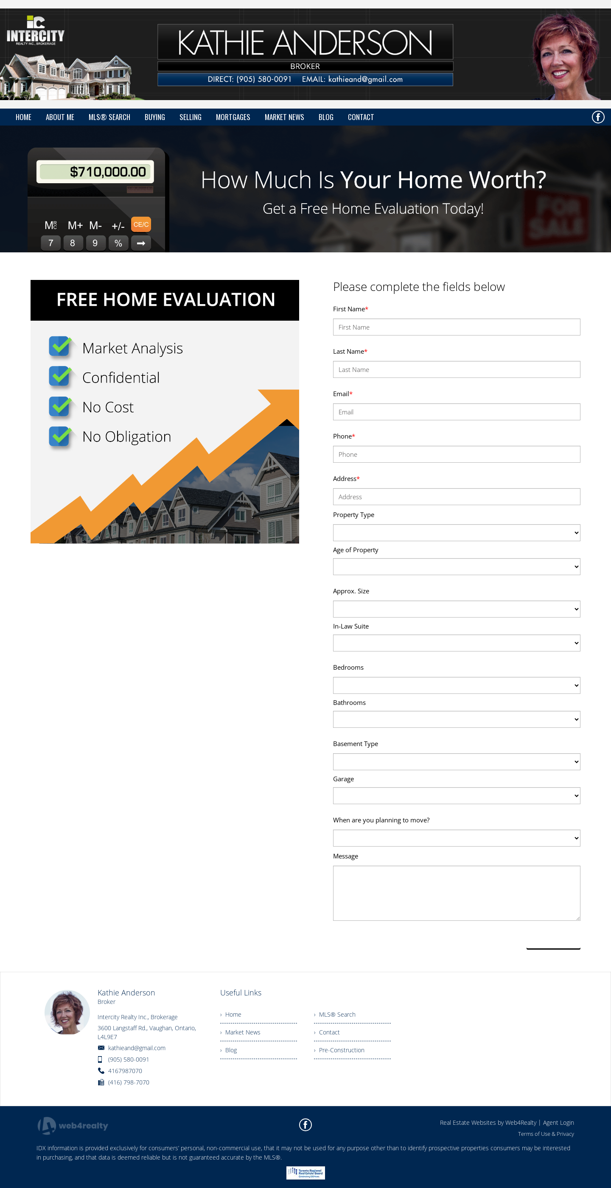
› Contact (327, 1032)
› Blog (228, 1050)
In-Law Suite (351, 626)
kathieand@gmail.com (136, 1048)
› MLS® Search (335, 1014)
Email (343, 393)
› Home (230, 1014)
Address (346, 478)
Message (345, 856)
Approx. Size (351, 591)
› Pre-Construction (339, 1050)
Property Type (353, 514)
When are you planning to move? (381, 820)
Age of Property (355, 549)
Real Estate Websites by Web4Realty (488, 1122)
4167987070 (125, 1071)
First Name (350, 309)
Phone (344, 436)
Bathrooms (349, 702)
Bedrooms (348, 667)
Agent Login (558, 1122)
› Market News (240, 1032)
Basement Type (355, 743)
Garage (343, 778)
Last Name (350, 351)
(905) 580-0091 (128, 1059)
